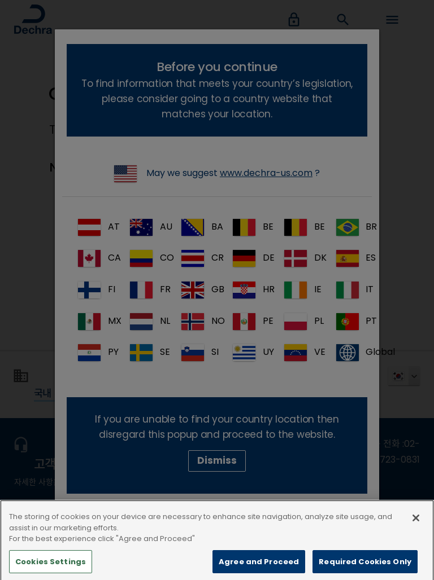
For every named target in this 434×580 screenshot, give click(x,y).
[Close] (415, 534)
